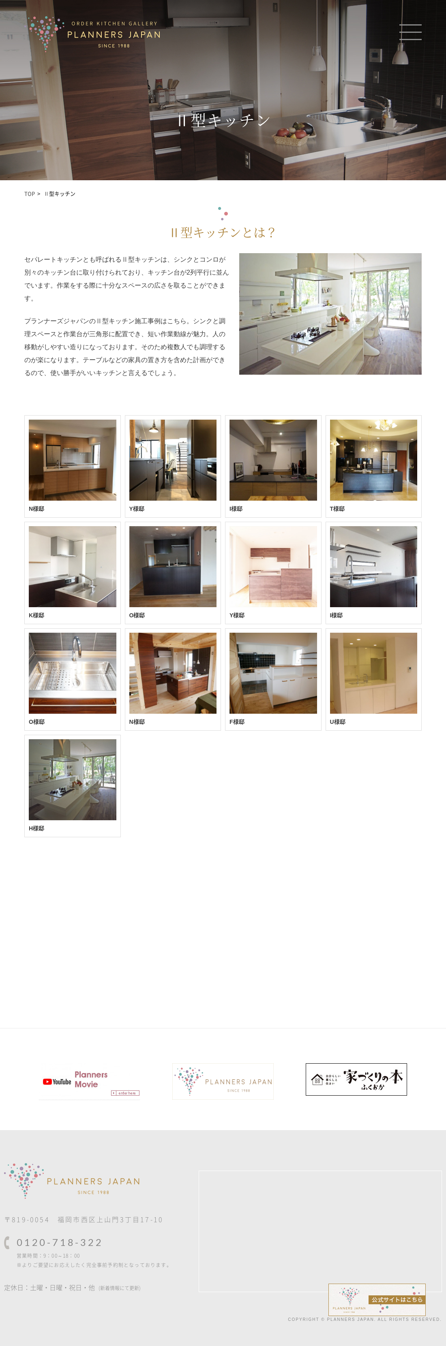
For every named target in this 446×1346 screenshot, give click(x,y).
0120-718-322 (60, 1242)
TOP (29, 193)
